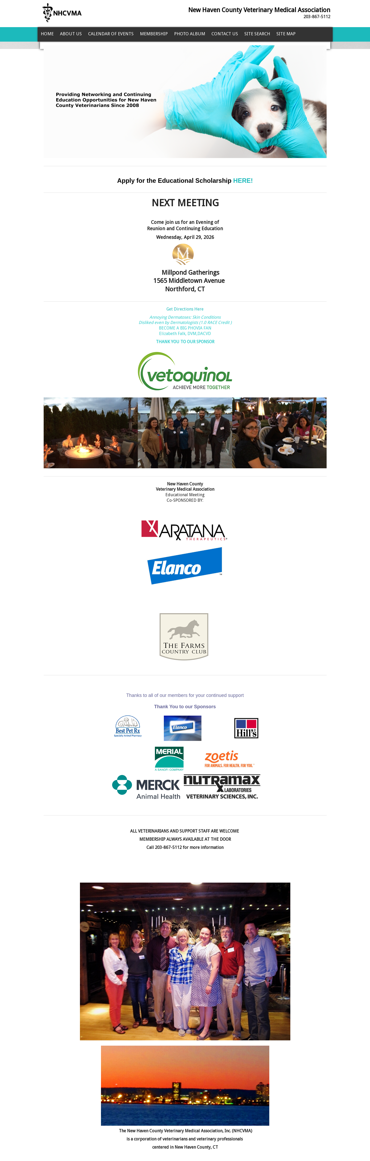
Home (47, 33)
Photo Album (189, 33)
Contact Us (224, 33)
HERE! (243, 180)
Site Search (257, 33)
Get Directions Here (185, 309)
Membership (154, 33)
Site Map (286, 33)
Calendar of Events (111, 33)
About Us (71, 33)
